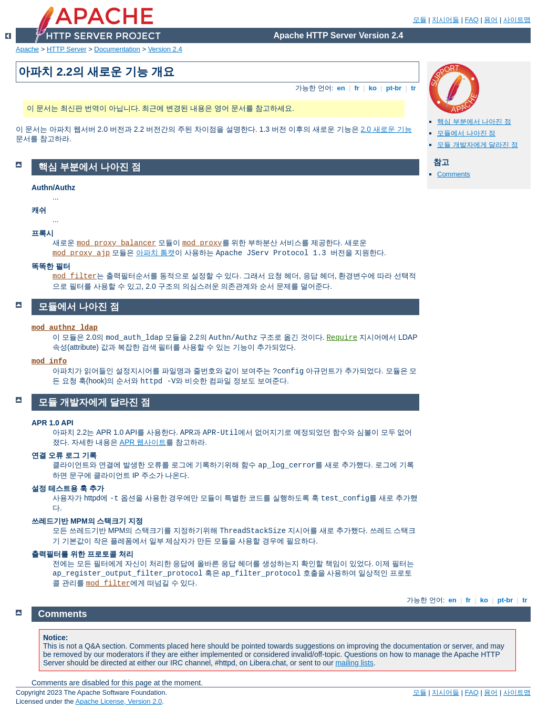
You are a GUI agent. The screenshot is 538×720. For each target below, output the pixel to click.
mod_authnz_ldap (65, 328)
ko (372, 88)
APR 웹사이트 (143, 442)
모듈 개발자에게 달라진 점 (477, 145)
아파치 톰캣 (155, 252)
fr (357, 88)
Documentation (117, 49)
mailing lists (354, 663)
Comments (453, 174)
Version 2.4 (165, 49)
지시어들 (445, 20)
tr (413, 88)
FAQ (472, 20)
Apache (27, 49)
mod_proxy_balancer (116, 243)
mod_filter (75, 276)
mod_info (49, 361)
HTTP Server (67, 49)
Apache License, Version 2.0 (118, 701)
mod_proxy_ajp (81, 253)
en (341, 88)
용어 (491, 20)
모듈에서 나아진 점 (466, 133)
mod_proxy (202, 243)
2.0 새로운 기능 (386, 129)
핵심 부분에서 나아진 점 (474, 122)
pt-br (394, 88)
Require (341, 337)
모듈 (420, 20)
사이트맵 (517, 20)
